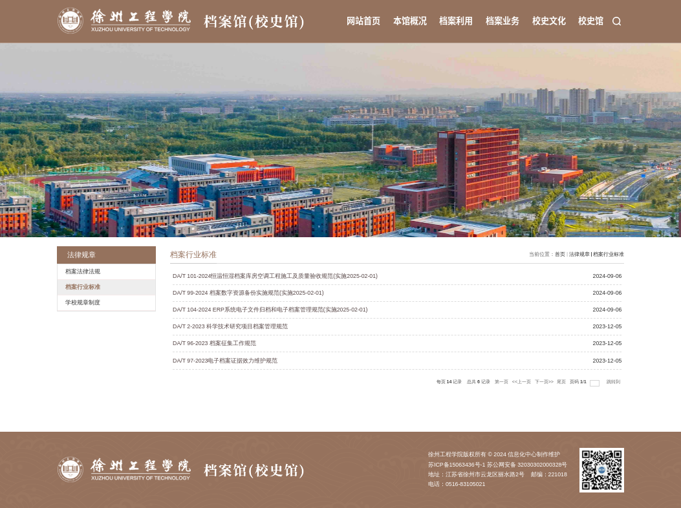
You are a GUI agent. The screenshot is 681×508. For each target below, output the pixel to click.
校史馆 (590, 20)
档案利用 (456, 20)
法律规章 (579, 254)
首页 (560, 254)
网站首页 (363, 20)
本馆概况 (410, 20)
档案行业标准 (608, 254)
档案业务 (502, 20)
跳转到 (614, 382)
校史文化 (549, 20)
